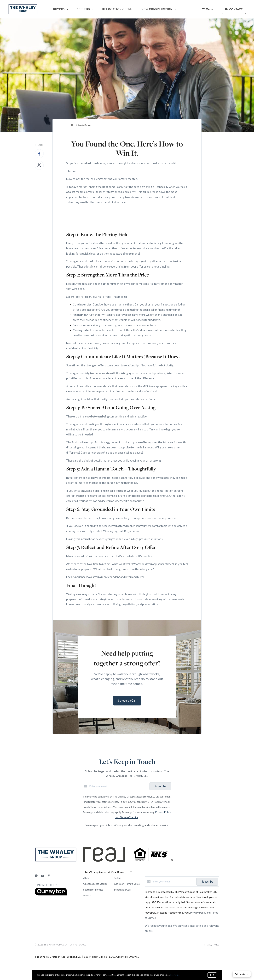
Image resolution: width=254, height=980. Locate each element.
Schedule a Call (122, 889)
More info (175, 975)
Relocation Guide (117, 9)
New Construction (156, 9)
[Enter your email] (118, 786)
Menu (207, 9)
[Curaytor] (51, 894)
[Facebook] (36, 876)
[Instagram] (49, 876)
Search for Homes (93, 889)
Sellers (117, 877)
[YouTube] (42, 876)
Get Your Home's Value (127, 883)
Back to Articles (81, 125)
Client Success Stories (95, 883)
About (86, 877)
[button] (242, 974)
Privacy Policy (211, 944)
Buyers (87, 895)
